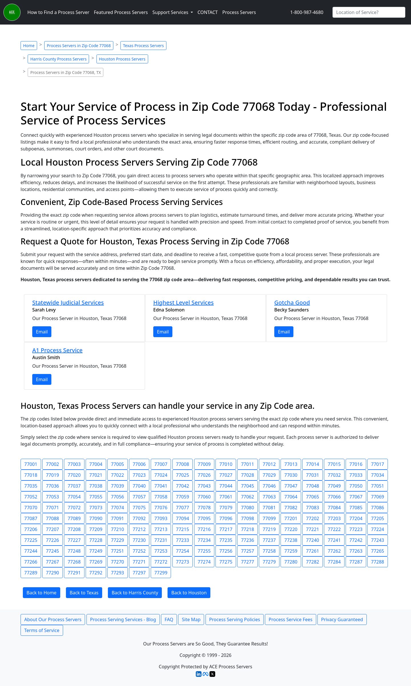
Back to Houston (189, 593)
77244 (30, 551)
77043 (204, 486)
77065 (312, 497)
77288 (377, 562)
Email (42, 332)
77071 (52, 507)
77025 (182, 475)
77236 (247, 540)
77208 (74, 529)
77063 (269, 497)
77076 (161, 507)
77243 (377, 540)
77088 (52, 518)
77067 (355, 497)
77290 (52, 573)
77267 (52, 562)
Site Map (191, 619)
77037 (74, 486)
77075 (139, 507)
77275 (225, 562)
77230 (139, 540)
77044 (225, 486)
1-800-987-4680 (306, 12)
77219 (269, 529)
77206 (30, 529)
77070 (30, 507)
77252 (139, 551)
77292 (95, 573)
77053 (52, 497)
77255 (204, 551)
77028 (247, 475)
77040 (139, 486)
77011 (247, 464)
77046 (269, 486)
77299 (161, 573)
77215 (182, 529)
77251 (117, 551)
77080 (247, 507)
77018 (30, 475)
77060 (204, 497)
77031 (312, 475)
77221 (312, 529)
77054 (74, 497)
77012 (269, 464)
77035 (30, 486)
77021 (95, 475)
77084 (334, 507)
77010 (225, 464)
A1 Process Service (57, 350)
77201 (290, 518)
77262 (334, 551)
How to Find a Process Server (58, 12)
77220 (290, 529)
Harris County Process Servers (58, 59)
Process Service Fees (290, 619)
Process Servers (239, 12)
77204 (355, 518)
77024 (161, 475)
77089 (74, 518)
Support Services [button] (171, 12)
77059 (182, 497)
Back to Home (42, 593)
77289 (30, 573)
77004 (95, 464)
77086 (377, 507)
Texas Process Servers (143, 45)
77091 (117, 518)
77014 (312, 464)
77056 (117, 497)
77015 (334, 464)
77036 (52, 486)
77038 (95, 486)
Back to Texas (84, 593)
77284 (334, 562)
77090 (95, 518)
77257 (247, 551)
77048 (312, 486)
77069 (377, 497)
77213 (161, 529)
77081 (269, 507)
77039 (117, 486)
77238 (290, 540)
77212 (139, 529)
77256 (225, 551)
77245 (52, 551)
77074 (117, 507)
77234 (204, 540)
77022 (117, 475)
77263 (355, 551)
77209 (95, 529)
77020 (74, 475)
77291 (74, 573)
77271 (139, 562)
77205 (377, 518)
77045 (247, 486)
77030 (290, 475)
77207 (52, 529)
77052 (30, 497)
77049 (334, 486)
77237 (269, 540)
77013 (290, 464)
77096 (225, 518)
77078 (204, 507)
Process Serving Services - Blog (123, 619)
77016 (355, 464)
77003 (74, 464)
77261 (312, 551)
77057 (139, 497)
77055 (95, 497)
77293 (117, 573)
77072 (74, 507)
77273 (182, 562)
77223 (355, 529)
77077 (182, 507)
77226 (52, 540)
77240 (312, 540)
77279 (269, 562)
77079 (225, 507)
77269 (95, 562)
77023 (139, 475)
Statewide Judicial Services (68, 302)
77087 (30, 518)
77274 (204, 562)
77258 (269, 551)
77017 (377, 464)
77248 (74, 551)
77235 (225, 540)
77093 (161, 518)
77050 (355, 486)
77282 (312, 562)
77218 (247, 529)
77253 (161, 551)
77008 (182, 464)
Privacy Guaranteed (342, 619)
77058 (161, 497)
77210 (117, 529)
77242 (355, 540)
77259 (290, 551)
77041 (161, 486)
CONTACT (208, 12)
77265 (377, 551)
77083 (312, 507)
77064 (290, 497)
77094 (182, 518)
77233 (182, 540)
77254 (182, 551)
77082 (290, 507)
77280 (290, 562)
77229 (117, 540)
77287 (355, 562)
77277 (247, 562)
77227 (74, 540)
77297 (139, 573)
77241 (334, 540)
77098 (247, 518)
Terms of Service (41, 630)
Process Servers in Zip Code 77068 (79, 45)
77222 (334, 529)
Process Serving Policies (234, 619)
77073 (95, 507)
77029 (269, 475)
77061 (225, 497)
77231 (161, 540)
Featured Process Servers (121, 12)
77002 (52, 464)
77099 (269, 518)
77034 (377, 475)
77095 (204, 518)
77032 (334, 475)
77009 (204, 464)
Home (29, 45)
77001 (30, 464)
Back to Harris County (135, 593)
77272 (161, 562)
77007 (161, 464)
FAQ (169, 619)
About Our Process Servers (52, 619)
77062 (247, 497)
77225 (30, 540)
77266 (30, 562)
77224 (377, 529)
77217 (225, 529)
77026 (204, 475)
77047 (290, 486)
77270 (117, 562)
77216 (204, 529)
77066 (334, 497)
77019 (52, 475)
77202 (312, 518)
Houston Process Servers (122, 59)
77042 (182, 486)
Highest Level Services (183, 302)
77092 (139, 518)
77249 (95, 551)
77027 (225, 475)
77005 (117, 464)
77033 (355, 475)
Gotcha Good (292, 302)
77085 (355, 507)
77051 (377, 486)
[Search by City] (369, 12)
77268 (74, 562)
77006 (139, 464)
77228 (95, 540)
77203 (334, 518)
